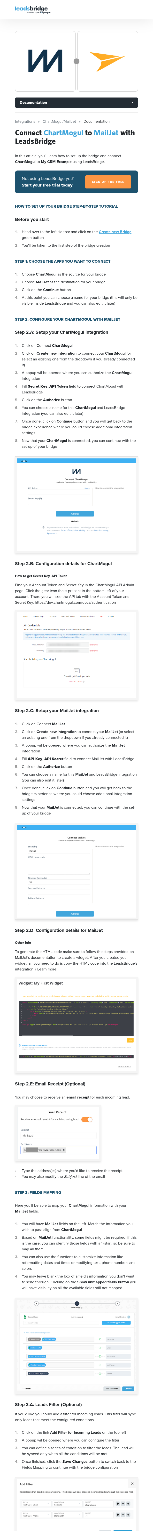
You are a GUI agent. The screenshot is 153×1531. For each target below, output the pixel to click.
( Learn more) (46, 969)
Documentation (33, 102)
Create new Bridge (115, 232)
